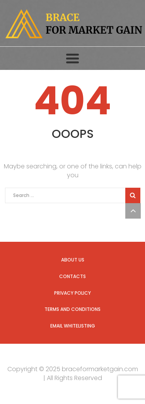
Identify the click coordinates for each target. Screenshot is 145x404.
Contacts (72, 276)
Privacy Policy (72, 293)
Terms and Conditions (72, 309)
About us (72, 259)
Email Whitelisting (72, 326)
